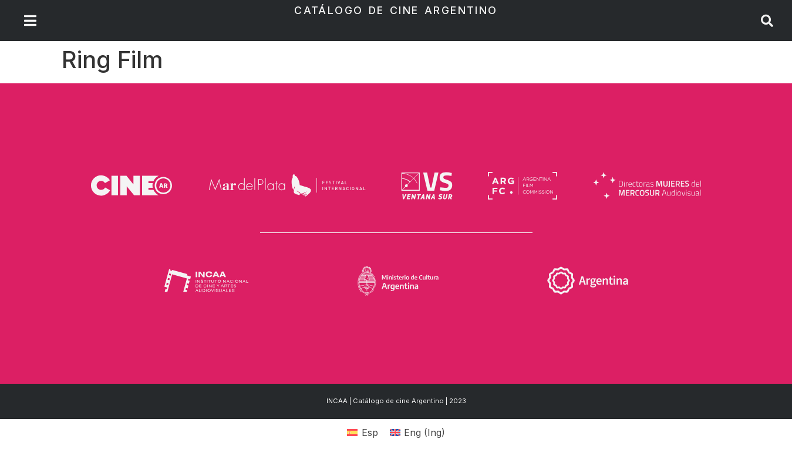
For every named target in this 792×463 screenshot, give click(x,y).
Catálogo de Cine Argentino (395, 10)
